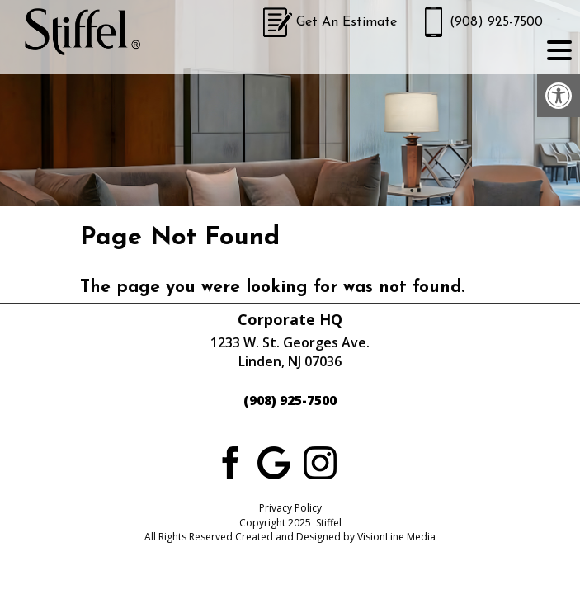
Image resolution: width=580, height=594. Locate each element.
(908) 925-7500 (496, 22)
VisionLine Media (396, 537)
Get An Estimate (346, 22)
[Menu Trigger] (559, 49)
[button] (558, 95)
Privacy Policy (290, 508)
